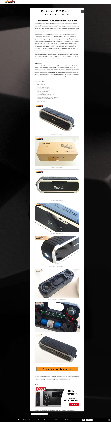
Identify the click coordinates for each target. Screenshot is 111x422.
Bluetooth (49, 410)
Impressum (36, 1)
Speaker (73, 410)
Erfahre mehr (89, 419)
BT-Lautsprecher (63, 410)
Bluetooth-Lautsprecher (55, 410)
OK (83, 419)
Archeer (43, 410)
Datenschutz (29, 1)
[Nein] (109, 420)
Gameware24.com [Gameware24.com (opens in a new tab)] (21, 1)
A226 (40, 410)
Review (70, 410)
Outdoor (67, 410)
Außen (46, 410)
